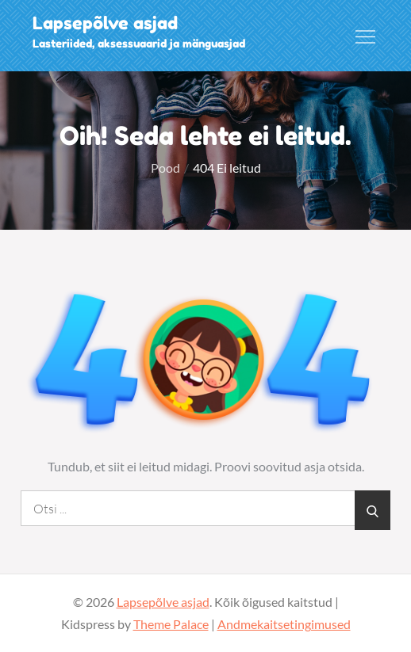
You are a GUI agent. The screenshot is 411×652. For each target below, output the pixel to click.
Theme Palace (171, 623)
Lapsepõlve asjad (105, 23)
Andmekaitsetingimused (284, 623)
